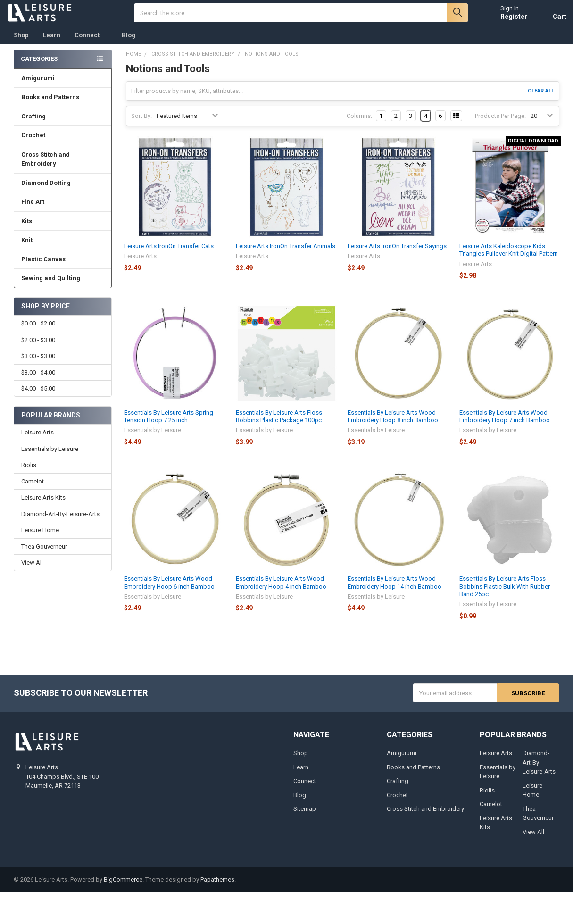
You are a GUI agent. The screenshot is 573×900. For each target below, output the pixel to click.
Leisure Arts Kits (43, 504)
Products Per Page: (500, 122)
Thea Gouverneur (44, 553)
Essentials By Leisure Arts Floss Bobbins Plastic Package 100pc (279, 423)
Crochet (63, 142)
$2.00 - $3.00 (38, 346)
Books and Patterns (63, 104)
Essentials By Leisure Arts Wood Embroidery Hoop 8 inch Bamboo (393, 423)
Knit (63, 246)
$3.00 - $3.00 (38, 363)
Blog (128, 42)
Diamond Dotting (63, 189)
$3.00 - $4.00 (38, 379)
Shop (21, 42)
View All (32, 570)
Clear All (541, 98)
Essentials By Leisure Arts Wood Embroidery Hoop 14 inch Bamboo (394, 590)
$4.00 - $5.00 (38, 395)
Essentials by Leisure (49, 455)
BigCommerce (123, 886)
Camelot (32, 488)
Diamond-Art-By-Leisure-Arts (60, 521)
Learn (51, 42)
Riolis (28, 472)
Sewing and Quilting (63, 285)
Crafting (63, 123)
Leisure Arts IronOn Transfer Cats (169, 253)
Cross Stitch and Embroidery (63, 166)
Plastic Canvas (63, 266)
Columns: (359, 122)
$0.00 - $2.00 (38, 330)
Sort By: (141, 122)
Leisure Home (40, 537)
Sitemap (304, 816)
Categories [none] (39, 65)
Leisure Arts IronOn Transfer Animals (285, 253)
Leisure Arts (37, 439)
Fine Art (63, 208)
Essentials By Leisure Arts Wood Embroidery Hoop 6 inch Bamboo (169, 590)
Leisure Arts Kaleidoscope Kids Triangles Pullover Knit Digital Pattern (508, 257)
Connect (91, 42)
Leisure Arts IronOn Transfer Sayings (397, 253)
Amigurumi (38, 85)
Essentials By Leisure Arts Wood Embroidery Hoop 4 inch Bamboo (281, 590)
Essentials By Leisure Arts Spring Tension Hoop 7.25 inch (168, 423)
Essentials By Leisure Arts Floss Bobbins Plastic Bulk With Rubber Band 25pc (504, 594)
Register (506, 20)
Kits (63, 228)
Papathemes (217, 886)
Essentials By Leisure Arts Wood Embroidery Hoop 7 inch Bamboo (504, 423)
